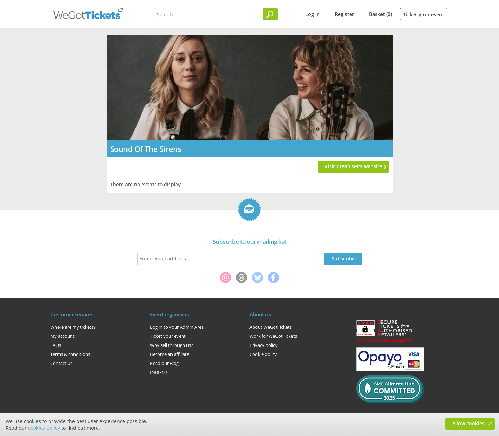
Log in (312, 14)
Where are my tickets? (73, 327)
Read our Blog (164, 363)
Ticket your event (423, 14)
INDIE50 (158, 372)
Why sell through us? (171, 345)
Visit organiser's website (353, 166)
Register (344, 14)
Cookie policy (263, 354)
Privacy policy (264, 345)
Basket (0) (380, 14)
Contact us (61, 363)
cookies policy (44, 428)
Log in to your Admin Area (177, 327)
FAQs (55, 345)
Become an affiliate (169, 354)
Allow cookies (468, 423)
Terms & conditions (70, 354)
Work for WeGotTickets (273, 336)
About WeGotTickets (271, 327)
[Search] (270, 14)
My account (62, 336)
